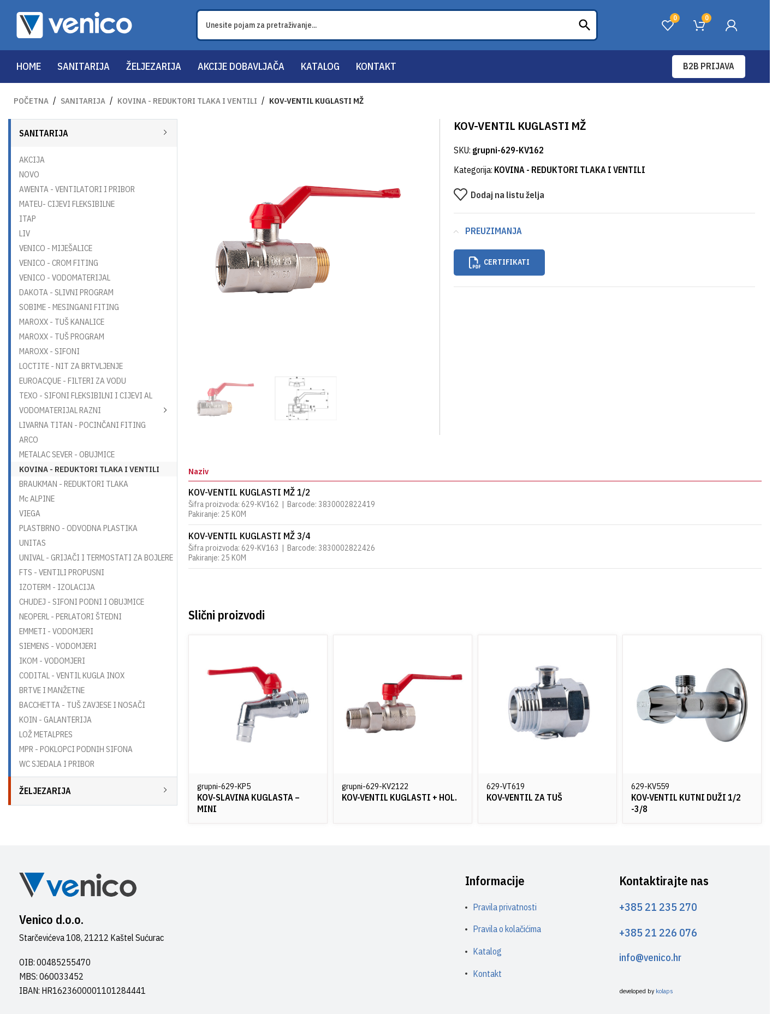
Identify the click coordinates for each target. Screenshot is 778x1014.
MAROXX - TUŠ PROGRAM (61, 336)
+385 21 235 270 (658, 906)
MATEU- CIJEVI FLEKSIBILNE (67, 204)
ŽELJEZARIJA (45, 790)
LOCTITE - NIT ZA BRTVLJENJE (71, 366)
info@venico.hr (650, 957)
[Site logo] (74, 24)
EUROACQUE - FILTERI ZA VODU (72, 380)
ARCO (28, 439)
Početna (31, 101)
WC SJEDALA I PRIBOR (56, 764)
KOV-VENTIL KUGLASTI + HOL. (399, 797)
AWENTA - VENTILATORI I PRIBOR (77, 189)
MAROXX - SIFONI (49, 351)
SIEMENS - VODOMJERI (58, 646)
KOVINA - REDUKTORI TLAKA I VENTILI (187, 101)
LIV (24, 233)
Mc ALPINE (37, 498)
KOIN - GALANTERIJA (55, 719)
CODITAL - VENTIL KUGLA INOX (71, 675)
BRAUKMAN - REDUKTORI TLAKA (73, 484)
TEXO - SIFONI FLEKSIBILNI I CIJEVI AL (85, 395)
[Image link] (77, 884)
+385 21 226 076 (658, 932)
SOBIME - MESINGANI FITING (69, 307)
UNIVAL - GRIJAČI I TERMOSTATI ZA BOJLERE (96, 557)
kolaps (664, 991)
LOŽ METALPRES (46, 734)
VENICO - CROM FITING (58, 263)
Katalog (487, 951)
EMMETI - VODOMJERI (56, 631)
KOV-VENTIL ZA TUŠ (524, 797)
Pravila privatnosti (505, 907)
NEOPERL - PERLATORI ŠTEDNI (70, 616)
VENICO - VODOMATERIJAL (64, 277)
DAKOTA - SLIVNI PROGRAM (66, 292)
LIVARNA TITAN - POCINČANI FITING (82, 425)
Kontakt (487, 973)
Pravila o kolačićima (507, 928)
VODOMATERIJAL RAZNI (60, 410)
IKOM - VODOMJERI (52, 660)
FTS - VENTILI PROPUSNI (61, 572)
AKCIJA (32, 159)
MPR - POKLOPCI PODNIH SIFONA (76, 749)
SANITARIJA (83, 101)
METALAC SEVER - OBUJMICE (67, 454)
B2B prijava (708, 66)
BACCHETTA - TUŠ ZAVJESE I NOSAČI (82, 705)
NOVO (29, 174)
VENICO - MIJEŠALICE (55, 248)
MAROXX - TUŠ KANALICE (61, 322)
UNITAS (32, 543)
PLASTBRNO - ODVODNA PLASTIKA (78, 528)
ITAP (27, 218)
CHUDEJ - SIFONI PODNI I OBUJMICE (81, 602)
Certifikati (499, 263)
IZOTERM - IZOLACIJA (57, 587)
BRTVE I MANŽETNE (52, 690)
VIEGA (29, 513)
